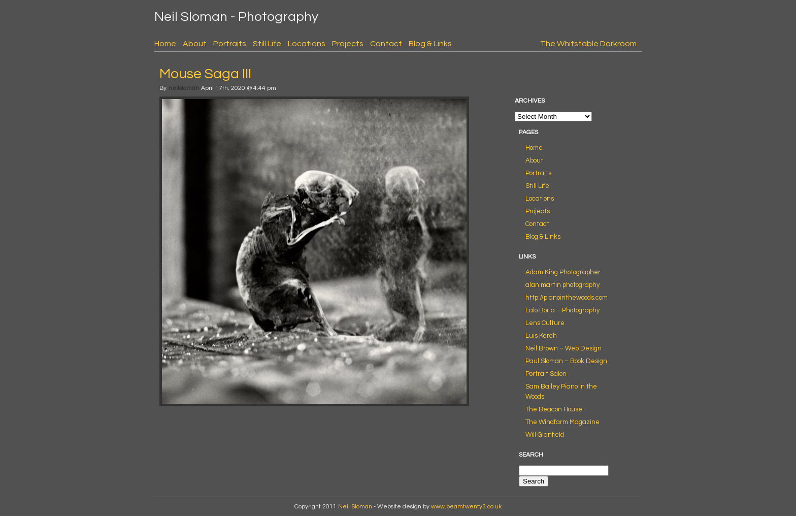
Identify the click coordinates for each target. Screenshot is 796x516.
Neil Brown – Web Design (563, 348)
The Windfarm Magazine (562, 422)
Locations (306, 44)
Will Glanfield (544, 434)
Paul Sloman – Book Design (566, 361)
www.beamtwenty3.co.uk (466, 506)
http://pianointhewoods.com (566, 297)
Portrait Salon (546, 373)
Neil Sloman (355, 506)
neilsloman (184, 88)
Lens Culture (545, 323)
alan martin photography (562, 284)
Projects (347, 44)
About (195, 44)
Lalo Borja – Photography (562, 310)
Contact (386, 44)
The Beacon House (553, 409)
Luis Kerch (541, 335)
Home (165, 44)
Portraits (229, 44)
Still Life (267, 44)
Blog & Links (430, 44)
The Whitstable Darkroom (588, 44)
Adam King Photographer (563, 272)
